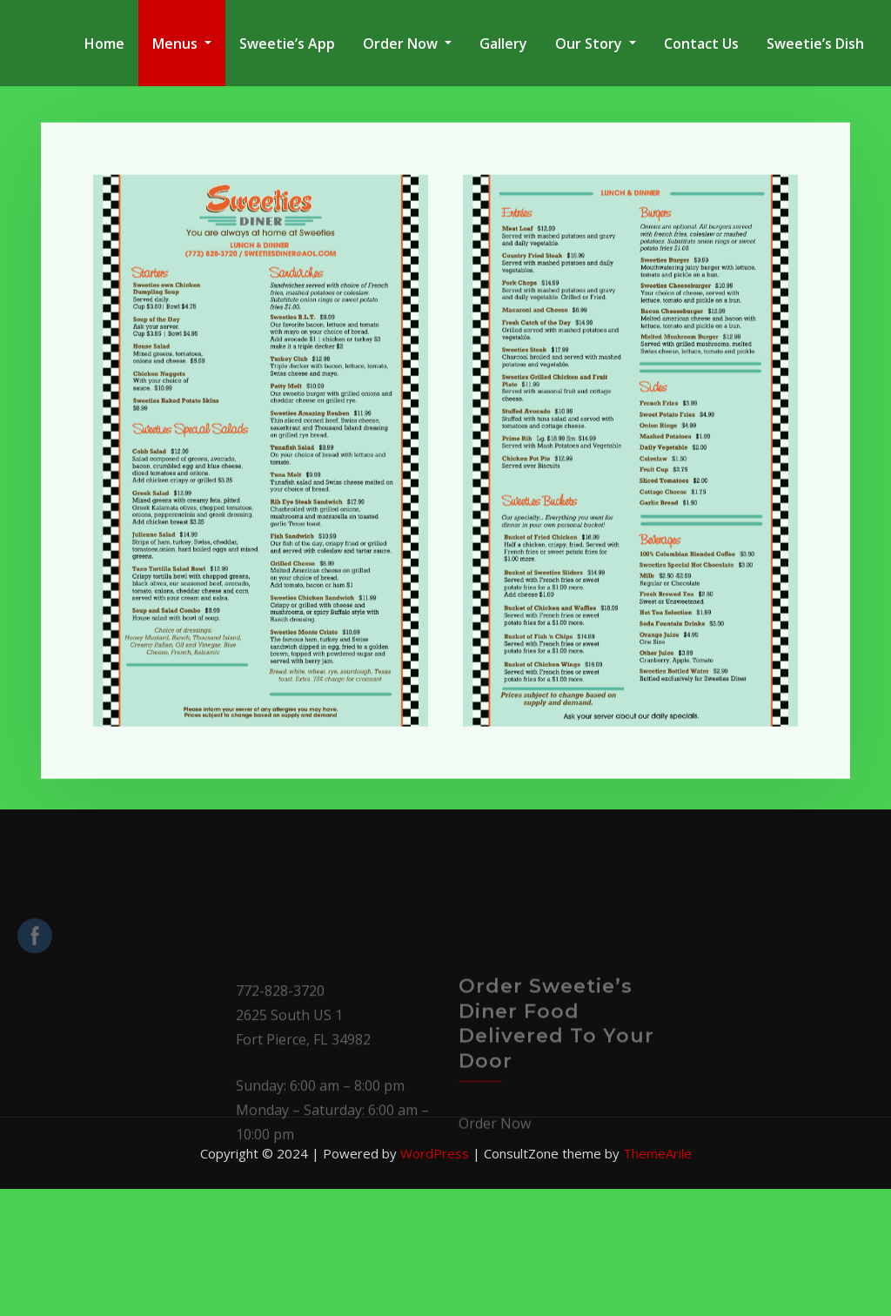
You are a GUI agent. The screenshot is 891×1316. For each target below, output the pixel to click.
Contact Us (701, 43)
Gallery (503, 43)
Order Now (407, 43)
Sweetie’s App (287, 43)
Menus (181, 43)
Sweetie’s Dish (815, 43)
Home (104, 43)
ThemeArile (657, 1153)
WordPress (434, 1153)
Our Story (595, 43)
